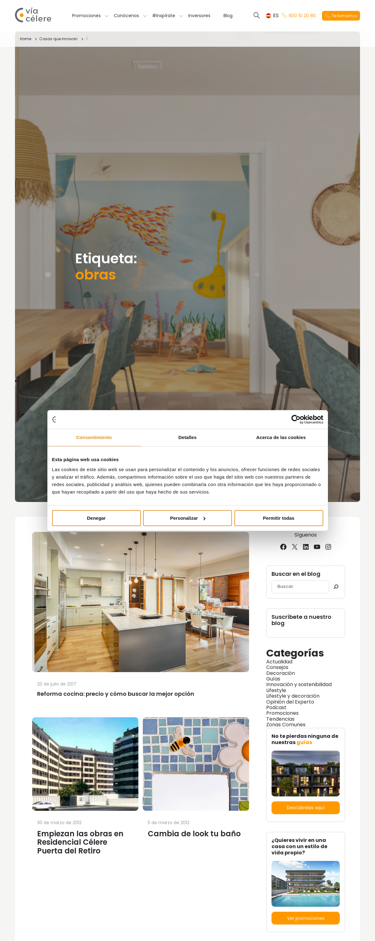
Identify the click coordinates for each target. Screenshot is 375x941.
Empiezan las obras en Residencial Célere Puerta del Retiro (80, 842)
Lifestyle (276, 690)
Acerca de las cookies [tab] (281, 437)
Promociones (86, 15)
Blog (228, 15)
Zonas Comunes (285, 724)
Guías (273, 678)
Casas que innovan (58, 38)
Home (25, 38)
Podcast (276, 707)
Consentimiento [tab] (94, 437)
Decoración (280, 673)
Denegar (96, 518)
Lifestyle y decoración (293, 696)
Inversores (199, 15)
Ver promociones (306, 918)
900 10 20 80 (299, 16)
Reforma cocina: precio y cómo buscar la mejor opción (115, 694)
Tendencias (280, 719)
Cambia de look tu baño (194, 834)
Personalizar (187, 518)
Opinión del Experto (290, 701)
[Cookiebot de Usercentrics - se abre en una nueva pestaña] (296, 419)
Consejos (277, 667)
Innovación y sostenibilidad (299, 684)
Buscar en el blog (296, 574)
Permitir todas (279, 518)
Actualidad (279, 661)
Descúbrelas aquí (306, 808)
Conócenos (126, 15)
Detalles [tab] (187, 437)
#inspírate (163, 15)
